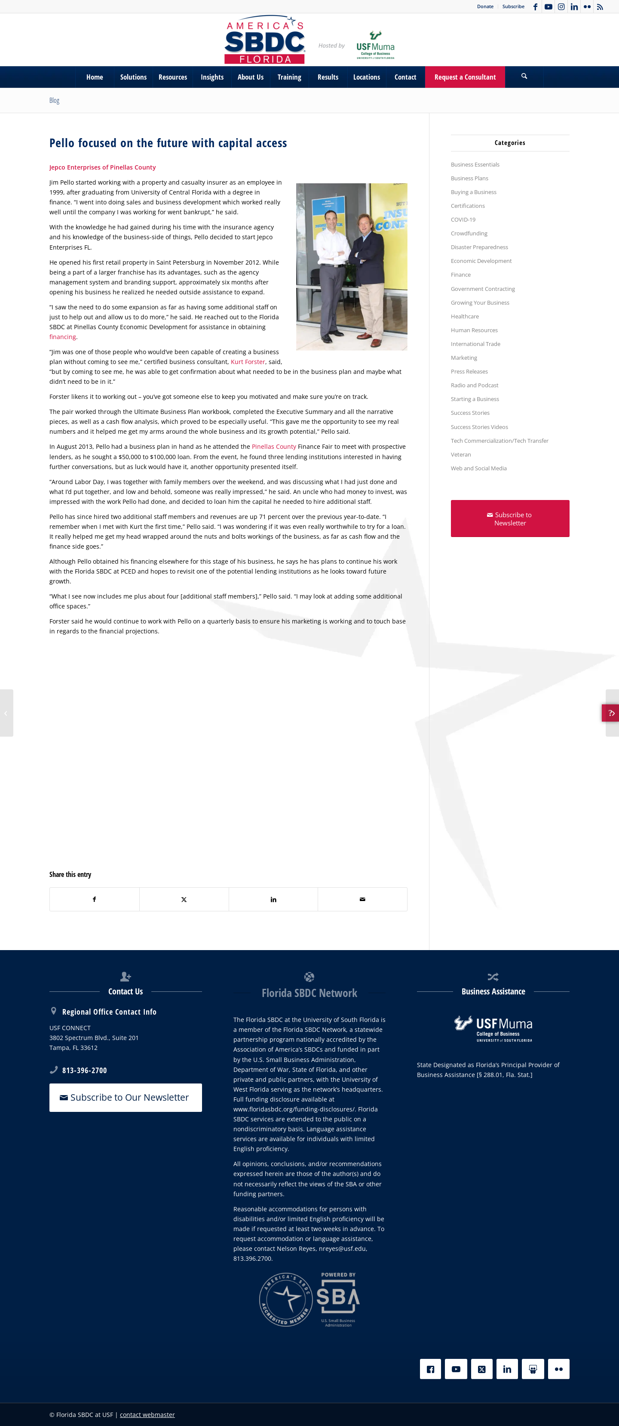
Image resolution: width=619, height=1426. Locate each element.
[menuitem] (485, 6)
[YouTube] (456, 1369)
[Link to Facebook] (535, 6)
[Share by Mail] (362, 899)
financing (62, 337)
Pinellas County (274, 446)
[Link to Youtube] (548, 6)
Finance (461, 274)
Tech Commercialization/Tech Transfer (500, 440)
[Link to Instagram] (561, 6)
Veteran (461, 454)
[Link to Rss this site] (600, 6)
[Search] (524, 77)
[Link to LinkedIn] (574, 6)
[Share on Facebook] (94, 899)
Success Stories (470, 413)
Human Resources (474, 330)
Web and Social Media (479, 468)
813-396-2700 (84, 1070)
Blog (54, 100)
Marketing (464, 357)
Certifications (468, 206)
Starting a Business (475, 399)
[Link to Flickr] (587, 6)
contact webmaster (147, 1415)
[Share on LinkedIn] (273, 899)
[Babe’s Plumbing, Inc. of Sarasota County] (612, 713)
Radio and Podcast (475, 385)
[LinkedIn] (507, 1369)
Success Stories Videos (479, 427)
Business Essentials (475, 164)
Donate (485, 6)
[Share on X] (184, 899)
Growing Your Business (480, 302)
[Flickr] (559, 1369)
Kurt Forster (248, 362)
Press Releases (469, 371)
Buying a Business (473, 192)
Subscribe (513, 6)
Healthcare (465, 316)
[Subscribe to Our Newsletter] (125, 1097)
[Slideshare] (533, 1369)
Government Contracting (483, 289)
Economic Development (481, 261)
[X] (482, 1369)
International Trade (475, 344)
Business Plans (469, 178)
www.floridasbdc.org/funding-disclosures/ (294, 1109)
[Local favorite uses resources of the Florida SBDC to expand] (6, 713)
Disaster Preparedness (479, 247)
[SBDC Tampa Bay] (309, 39)
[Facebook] (430, 1369)
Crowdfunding (469, 233)
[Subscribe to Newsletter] (510, 518)
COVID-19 (463, 219)
